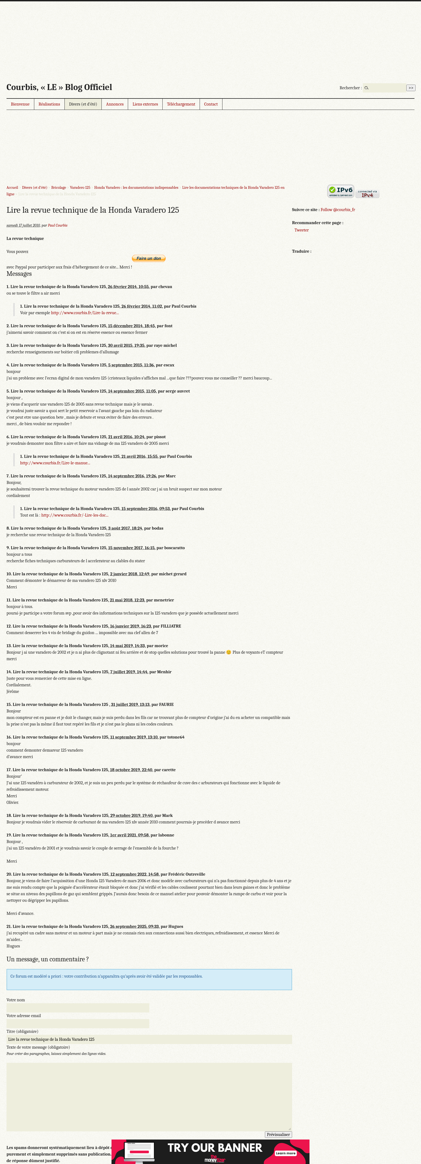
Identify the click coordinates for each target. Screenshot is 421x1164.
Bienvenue (20, 104)
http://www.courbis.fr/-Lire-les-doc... (75, 515)
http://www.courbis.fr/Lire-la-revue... (85, 312)
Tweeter (302, 230)
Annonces (114, 104)
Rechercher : (351, 87)
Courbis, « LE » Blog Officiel (59, 87)
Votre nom (16, 1000)
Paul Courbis (57, 225)
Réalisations (49, 104)
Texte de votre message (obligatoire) (38, 1047)
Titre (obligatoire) (22, 1031)
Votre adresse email (24, 1015)
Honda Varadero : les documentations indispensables (136, 187)
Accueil (12, 187)
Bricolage (58, 187)
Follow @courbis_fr (338, 209)
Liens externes (145, 104)
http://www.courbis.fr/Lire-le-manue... (55, 463)
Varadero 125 (80, 187)
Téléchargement (181, 104)
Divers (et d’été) (83, 104)
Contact (211, 104)
